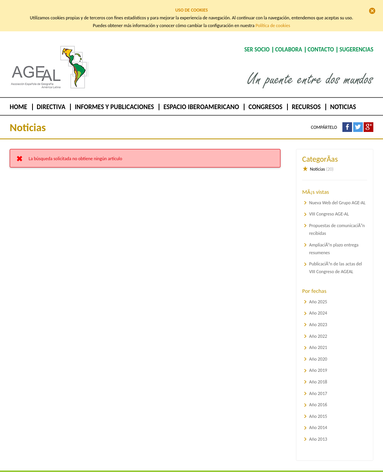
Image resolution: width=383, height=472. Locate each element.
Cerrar (372, 11)
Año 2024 (318, 305)
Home (18, 99)
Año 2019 (318, 362)
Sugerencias (356, 41)
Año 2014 (318, 419)
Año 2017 (318, 385)
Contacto (321, 41)
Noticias (343, 99)
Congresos (265, 99)
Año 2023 (318, 316)
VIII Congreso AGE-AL (329, 206)
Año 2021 (318, 339)
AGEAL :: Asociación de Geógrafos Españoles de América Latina (47, 80)
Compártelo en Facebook (347, 119)
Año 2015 (318, 407)
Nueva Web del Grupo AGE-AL (337, 194)
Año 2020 (318, 350)
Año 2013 (318, 431)
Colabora (288, 41)
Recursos (306, 99)
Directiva (51, 99)
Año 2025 (318, 293)
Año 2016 (318, 396)
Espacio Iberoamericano (201, 99)
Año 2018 (318, 373)
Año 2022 (318, 327)
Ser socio (257, 41)
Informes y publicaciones (114, 99)
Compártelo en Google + (368, 119)
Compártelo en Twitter (358, 119)
